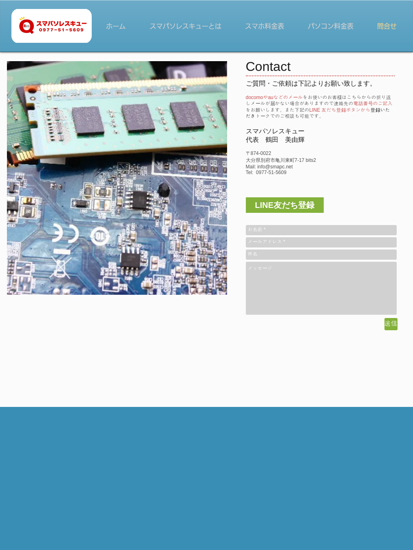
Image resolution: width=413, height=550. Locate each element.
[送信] (391, 324)
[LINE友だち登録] (285, 205)
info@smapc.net (275, 167)
